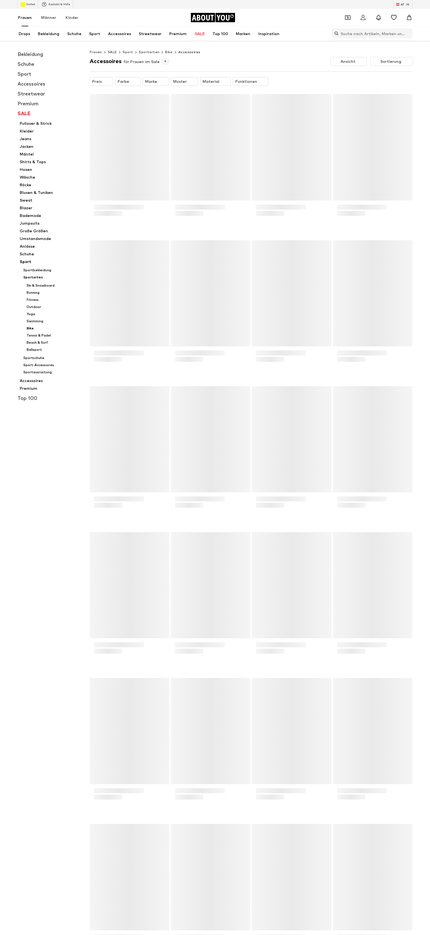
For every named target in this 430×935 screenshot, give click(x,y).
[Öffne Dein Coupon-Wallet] (347, 17)
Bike (168, 52)
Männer (48, 17)
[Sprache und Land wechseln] (403, 4)
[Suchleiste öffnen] (335, 33)
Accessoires (189, 52)
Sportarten (149, 52)
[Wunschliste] (394, 17)
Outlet (28, 4)
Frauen (25, 17)
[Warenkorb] (409, 17)
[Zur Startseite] (213, 17)
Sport (128, 52)
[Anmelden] (363, 17)
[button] (348, 61)
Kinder (72, 17)
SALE (112, 52)
